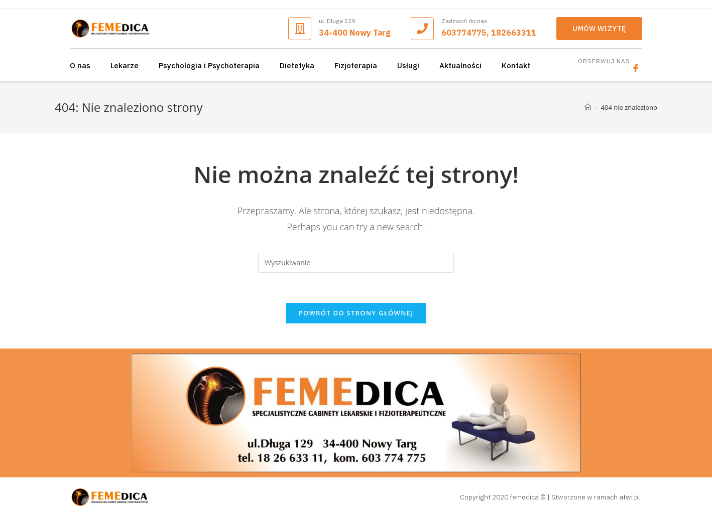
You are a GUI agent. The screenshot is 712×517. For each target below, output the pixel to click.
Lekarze (124, 65)
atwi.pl (629, 496)
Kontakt (516, 65)
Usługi (408, 65)
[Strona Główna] (587, 107)
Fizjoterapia (355, 65)
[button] (599, 28)
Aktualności (460, 65)
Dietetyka (297, 65)
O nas (80, 65)
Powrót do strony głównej (356, 312)
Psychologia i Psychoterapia (209, 65)
